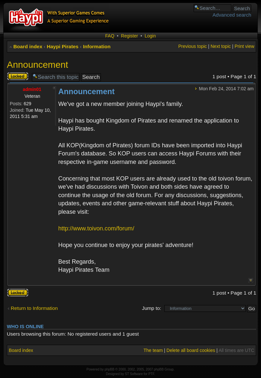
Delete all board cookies (191, 350)
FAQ (109, 35)
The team (153, 350)
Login (150, 35)
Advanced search (232, 15)
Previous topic (192, 46)
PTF (151, 374)
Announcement (37, 65)
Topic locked (18, 76)
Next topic (221, 46)
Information (97, 46)
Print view (244, 46)
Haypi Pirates (63, 46)
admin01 (32, 89)
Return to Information (34, 308)
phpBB (109, 369)
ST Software (134, 374)
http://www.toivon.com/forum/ (96, 228)
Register (129, 35)
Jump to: (151, 308)
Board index (27, 46)
